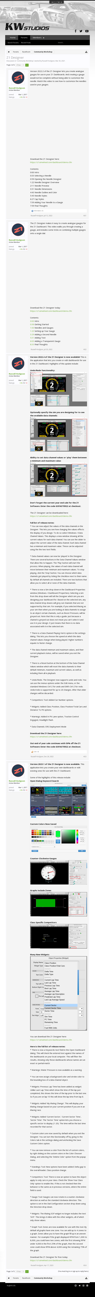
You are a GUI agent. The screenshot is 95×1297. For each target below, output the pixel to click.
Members (37, 37)
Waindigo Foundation (40, 1292)
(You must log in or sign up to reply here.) (73, 1271)
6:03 (32, 341)
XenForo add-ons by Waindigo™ (17, 1292)
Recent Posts (26, 43)
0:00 (32, 321)
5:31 (32, 337)
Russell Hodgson (48, 61)
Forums (24, 37)
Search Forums (13, 43)
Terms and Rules (83, 1290)
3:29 (32, 334)
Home (13, 37)
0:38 (32, 324)
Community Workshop (25, 61)
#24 (85, 1265)
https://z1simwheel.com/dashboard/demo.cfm (51, 162)
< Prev (18, 65)
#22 (85, 349)
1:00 (32, 327)
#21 (85, 216)
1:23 (32, 331)
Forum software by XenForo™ (27, 1290)
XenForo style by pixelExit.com (27, 1294)
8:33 (32, 344)
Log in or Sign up (56, 2)
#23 (85, 757)
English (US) (11, 1285)
